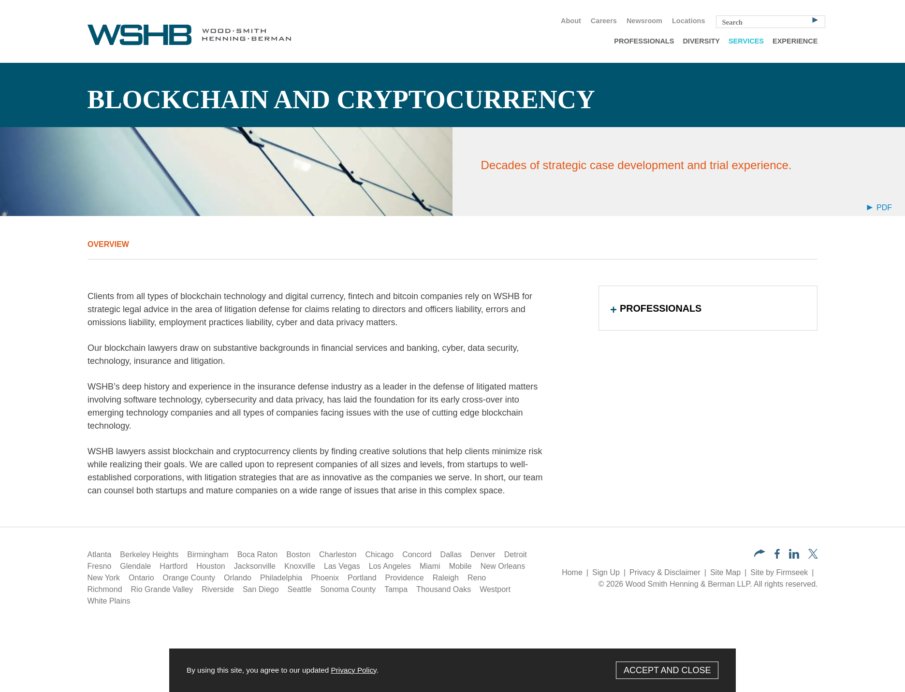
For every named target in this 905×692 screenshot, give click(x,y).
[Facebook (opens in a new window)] (777, 556)
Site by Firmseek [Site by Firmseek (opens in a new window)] (779, 572)
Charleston (337, 554)
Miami (430, 566)
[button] (759, 554)
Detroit (515, 554)
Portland (362, 578)
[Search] (815, 19)
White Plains (109, 601)
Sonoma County (348, 589)
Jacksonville (255, 566)
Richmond (105, 589)
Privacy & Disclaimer (665, 572)
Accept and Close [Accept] (667, 670)
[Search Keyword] (770, 21)
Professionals (644, 41)
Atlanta (100, 554)
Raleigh (446, 578)
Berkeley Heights (149, 554)
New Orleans (503, 566)
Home (572, 572)
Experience (795, 41)
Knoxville (299, 566)
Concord (416, 554)
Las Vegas (342, 566)
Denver (483, 554)
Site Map (725, 572)
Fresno (100, 566)
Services (746, 41)
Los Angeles (390, 566)
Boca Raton (257, 554)
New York (104, 578)
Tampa (396, 589)
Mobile (460, 566)
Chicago (379, 554)
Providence (404, 578)
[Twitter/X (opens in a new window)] (813, 556)
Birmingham (207, 554)
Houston (210, 566)
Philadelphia (281, 578)
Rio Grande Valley (162, 589)
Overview (108, 244)
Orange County (189, 578)
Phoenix (325, 578)
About (571, 21)
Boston (298, 554)
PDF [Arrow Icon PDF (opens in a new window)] (879, 207)
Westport (495, 589)
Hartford (174, 566)
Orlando (237, 578)
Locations (688, 21)
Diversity (701, 41)
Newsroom (644, 21)
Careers (604, 21)
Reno (476, 578)
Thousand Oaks (443, 589)
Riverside (218, 589)
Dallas (451, 554)
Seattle (300, 589)
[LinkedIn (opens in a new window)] (794, 556)
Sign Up (606, 572)
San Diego (261, 589)
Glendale (135, 566)
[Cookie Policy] (452, 670)
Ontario (141, 578)
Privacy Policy (353, 670)
